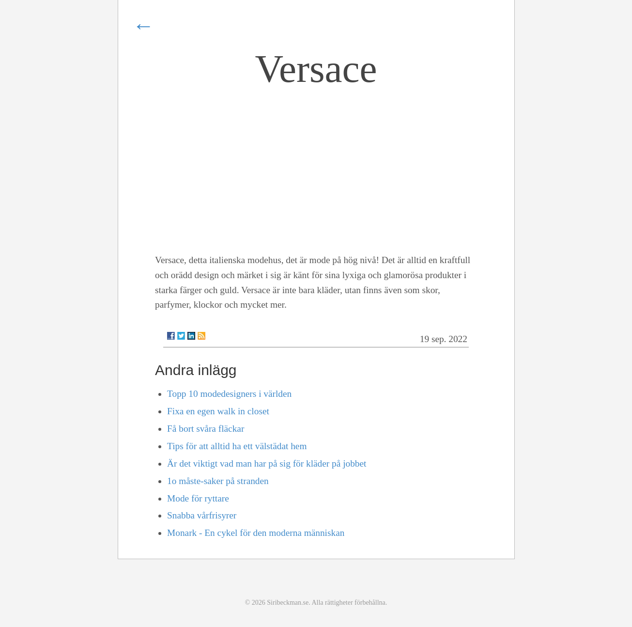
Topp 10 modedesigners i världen (229, 394)
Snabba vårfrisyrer (201, 515)
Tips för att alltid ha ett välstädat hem (237, 446)
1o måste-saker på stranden (218, 481)
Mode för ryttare (198, 498)
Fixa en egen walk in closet (218, 411)
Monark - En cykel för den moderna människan (255, 533)
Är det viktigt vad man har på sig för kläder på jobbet (266, 463)
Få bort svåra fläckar (205, 428)
